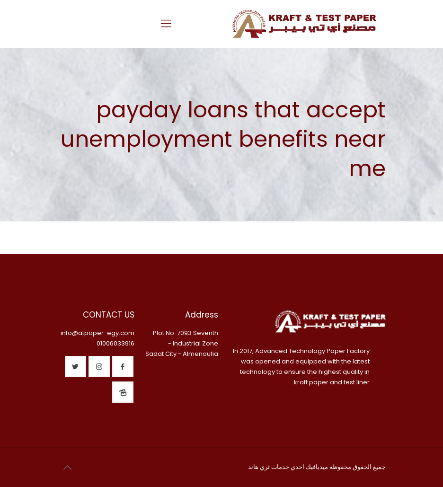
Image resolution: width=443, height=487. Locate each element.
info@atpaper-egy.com (97, 332)
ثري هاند (259, 466)
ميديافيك (317, 466)
